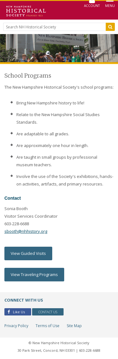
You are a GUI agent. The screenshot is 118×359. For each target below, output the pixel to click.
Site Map (74, 325)
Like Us (16, 311)
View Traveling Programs (34, 274)
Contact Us (47, 311)
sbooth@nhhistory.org (25, 231)
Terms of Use (47, 325)
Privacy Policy (16, 325)
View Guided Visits (28, 253)
